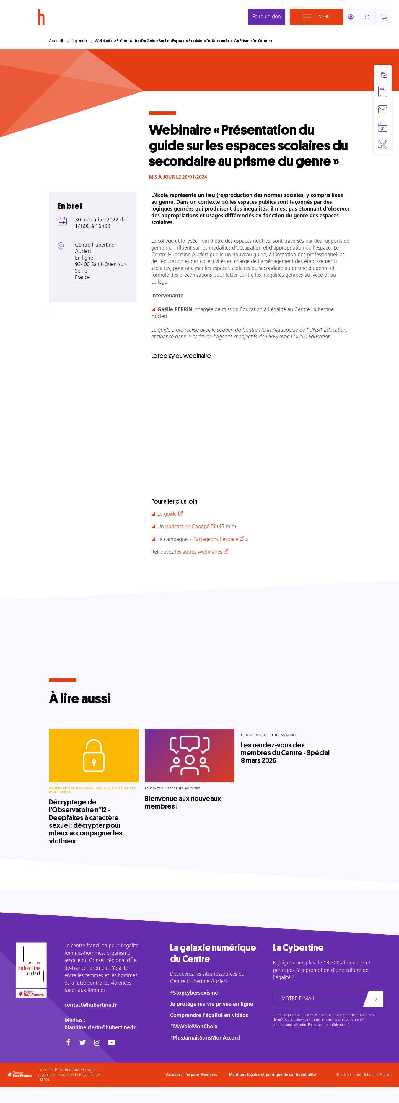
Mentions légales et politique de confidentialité (272, 1075)
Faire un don (267, 17)
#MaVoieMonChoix (194, 1027)
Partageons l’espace (215, 539)
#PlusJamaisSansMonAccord (205, 1038)
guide (170, 514)
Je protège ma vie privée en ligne (211, 1004)
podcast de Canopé (187, 527)
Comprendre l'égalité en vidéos (209, 1016)
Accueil (56, 41)
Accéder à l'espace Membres (191, 1075)
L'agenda (79, 41)
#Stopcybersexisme (194, 993)
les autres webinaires (198, 552)
